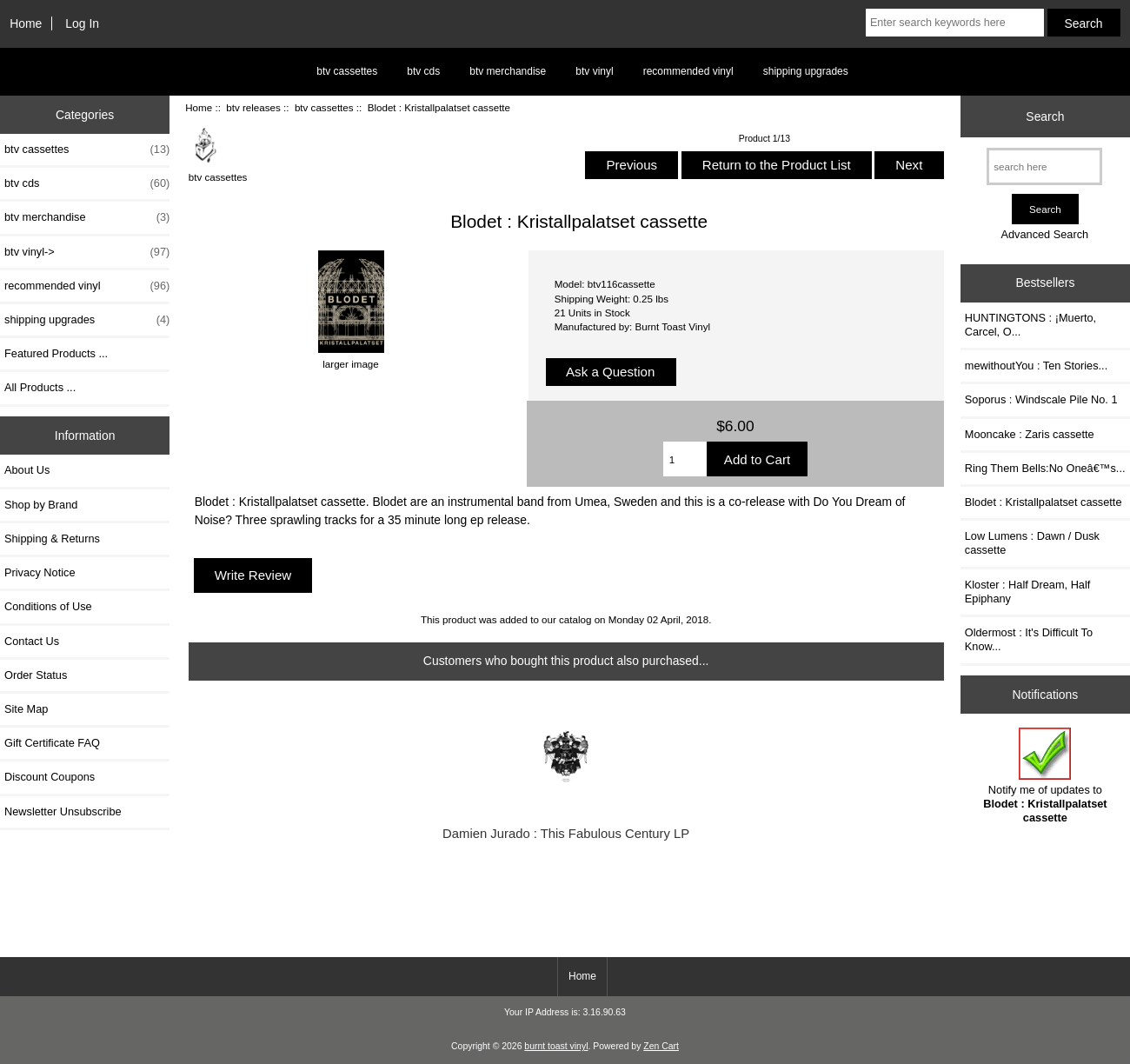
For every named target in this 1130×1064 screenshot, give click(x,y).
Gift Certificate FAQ (52, 742)
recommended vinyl (688, 71)
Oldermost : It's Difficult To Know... (1029, 639)
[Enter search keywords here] (955, 23)
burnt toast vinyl (556, 1046)
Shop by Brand (40, 504)
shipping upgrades (805, 71)
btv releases (253, 107)
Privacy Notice (39, 572)
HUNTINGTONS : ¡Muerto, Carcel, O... (1030, 324)
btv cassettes (346, 71)
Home (26, 23)
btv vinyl (594, 71)
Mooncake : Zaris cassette (1029, 434)
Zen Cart (661, 1046)
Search (1045, 116)
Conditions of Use (48, 606)
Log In (82, 23)
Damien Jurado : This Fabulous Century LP (565, 834)
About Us (27, 469)
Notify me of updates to (1045, 776)
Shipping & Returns (52, 538)
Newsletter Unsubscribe (63, 811)
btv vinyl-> (87, 252)
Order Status (35, 675)
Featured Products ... (56, 353)
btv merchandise (507, 71)
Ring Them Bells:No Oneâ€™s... (1045, 468)
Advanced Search (1044, 234)
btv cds (423, 71)
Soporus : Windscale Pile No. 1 (1041, 399)
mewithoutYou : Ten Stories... (1036, 365)
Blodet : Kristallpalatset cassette (1043, 502)
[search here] (1044, 166)
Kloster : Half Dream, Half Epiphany (1028, 591)
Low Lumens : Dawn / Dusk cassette (1032, 542)
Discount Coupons (49, 776)
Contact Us (31, 641)
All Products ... (40, 387)
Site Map (26, 708)
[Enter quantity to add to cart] (685, 459)
